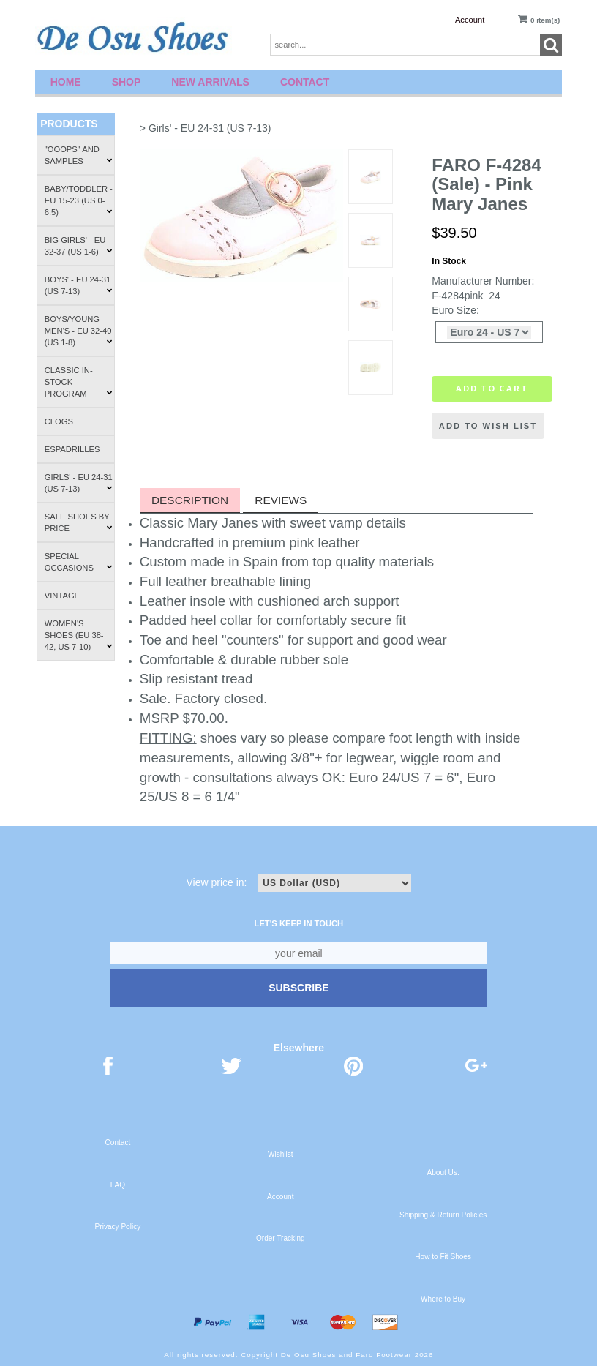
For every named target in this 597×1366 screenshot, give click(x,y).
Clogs (59, 421)
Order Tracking (280, 1238)
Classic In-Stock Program (79, 382)
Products (69, 124)
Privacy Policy (118, 1227)
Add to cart (492, 388)
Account (469, 19)
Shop (126, 82)
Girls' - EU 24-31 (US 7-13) (79, 483)
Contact (304, 82)
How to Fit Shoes (443, 1257)
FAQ (117, 1185)
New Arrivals (210, 82)
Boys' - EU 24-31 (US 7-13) (79, 285)
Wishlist (280, 1154)
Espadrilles (72, 449)
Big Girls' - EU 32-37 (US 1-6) (79, 246)
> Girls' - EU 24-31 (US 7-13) (205, 128)
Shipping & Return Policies (443, 1215)
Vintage (62, 595)
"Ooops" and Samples (79, 155)
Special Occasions (79, 562)
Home (65, 82)
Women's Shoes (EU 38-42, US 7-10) (79, 635)
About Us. (443, 1172)
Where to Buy (443, 1299)
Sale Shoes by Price (79, 522)
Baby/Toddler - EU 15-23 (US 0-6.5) (79, 200)
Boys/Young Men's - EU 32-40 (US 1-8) (79, 331)
